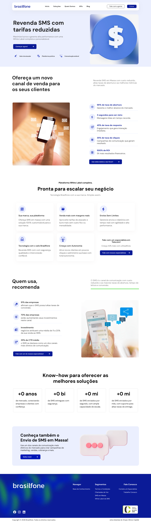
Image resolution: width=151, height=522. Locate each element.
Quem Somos (70, 6)
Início (47, 6)
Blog (88, 6)
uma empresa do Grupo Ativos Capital (124, 520)
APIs (81, 6)
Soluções (57, 6)
